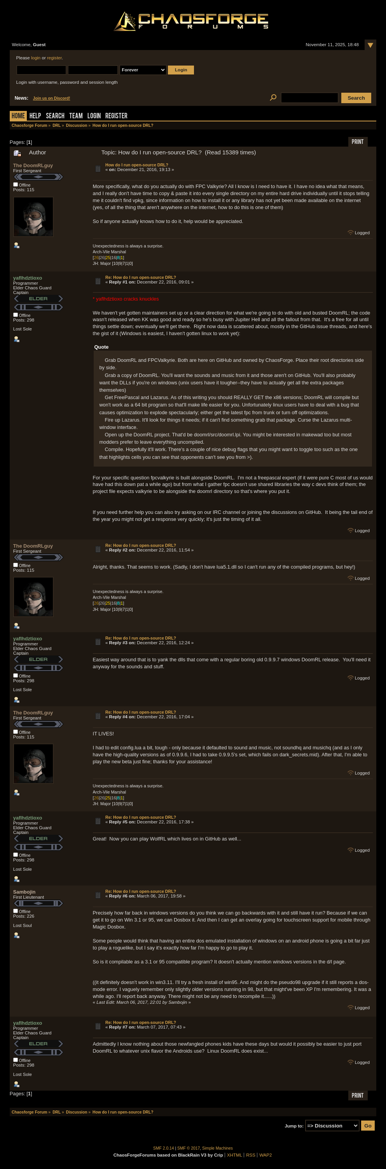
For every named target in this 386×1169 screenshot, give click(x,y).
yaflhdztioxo (27, 278)
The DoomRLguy (33, 165)
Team (76, 116)
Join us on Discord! (51, 98)
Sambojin (24, 892)
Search (55, 116)
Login (94, 116)
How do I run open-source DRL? (136, 165)
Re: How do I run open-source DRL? (140, 277)
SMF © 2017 (188, 1148)
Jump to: (294, 1126)
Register (116, 116)
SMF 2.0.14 (163, 1148)
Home (18, 116)
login (35, 57)
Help (35, 116)
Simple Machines (217, 1148)
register (54, 57)
